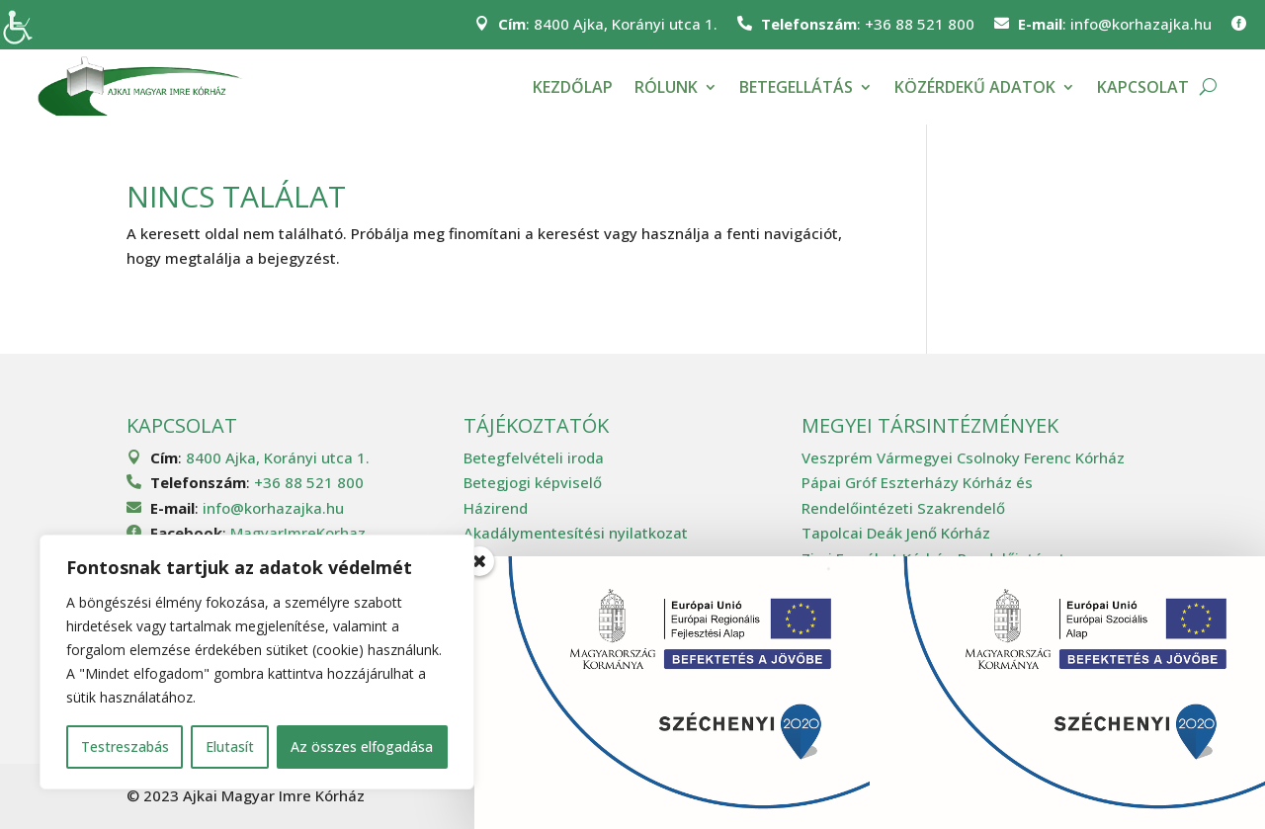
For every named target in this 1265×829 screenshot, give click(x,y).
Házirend (496, 508)
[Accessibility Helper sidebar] (23, 23)
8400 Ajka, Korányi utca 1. (625, 24)
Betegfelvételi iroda (534, 457)
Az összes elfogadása (362, 746)
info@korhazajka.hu (1141, 24)
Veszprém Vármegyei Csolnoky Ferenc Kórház (963, 457)
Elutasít (230, 746)
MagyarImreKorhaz (298, 532)
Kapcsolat (1143, 87)
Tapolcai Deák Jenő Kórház (895, 532)
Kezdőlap (573, 87)
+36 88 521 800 (919, 24)
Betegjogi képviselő (533, 482)
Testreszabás (125, 746)
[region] (257, 662)
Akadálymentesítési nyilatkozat (576, 532)
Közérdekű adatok (974, 87)
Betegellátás (796, 87)
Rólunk (666, 87)
